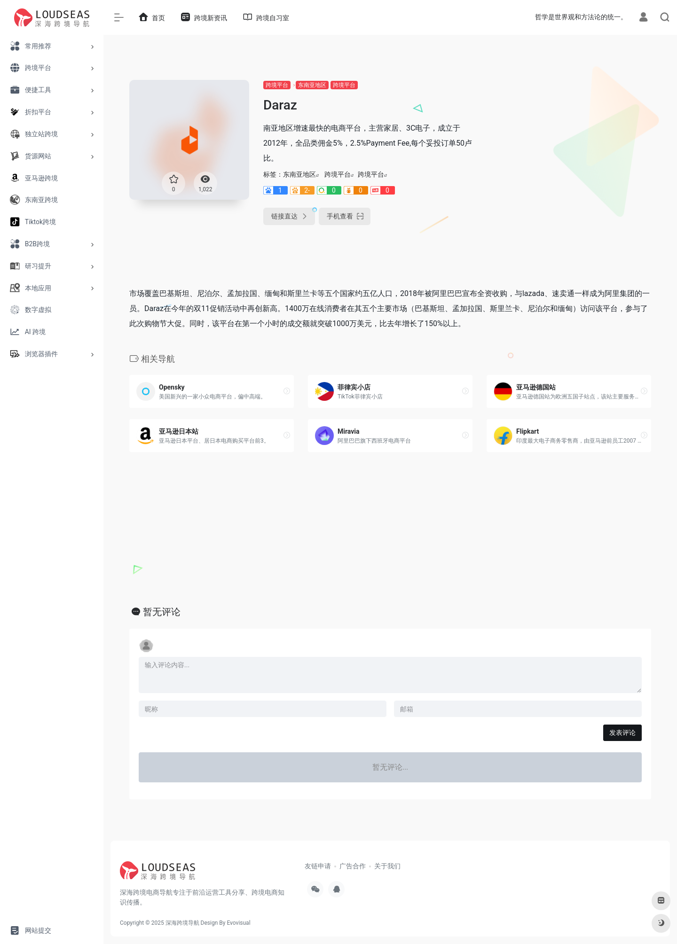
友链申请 (318, 866)
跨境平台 (277, 85)
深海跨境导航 (182, 923)
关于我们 (387, 866)
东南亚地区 (312, 85)
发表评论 (622, 732)
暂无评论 (162, 611)
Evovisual (238, 923)
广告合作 (352, 866)
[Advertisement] (569, 145)
